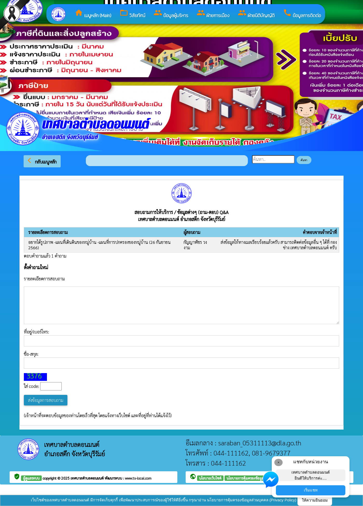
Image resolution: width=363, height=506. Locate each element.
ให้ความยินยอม (315, 500)
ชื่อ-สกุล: (181, 360)
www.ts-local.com (138, 478)
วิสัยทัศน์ (132, 13)
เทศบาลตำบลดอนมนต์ (88, 478)
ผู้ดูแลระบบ (31, 478)
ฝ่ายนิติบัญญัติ (256, 13)
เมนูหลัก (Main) (92, 13)
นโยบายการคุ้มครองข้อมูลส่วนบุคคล (253, 478)
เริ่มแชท (311, 490)
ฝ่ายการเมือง (213, 13)
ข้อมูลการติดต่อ (302, 13)
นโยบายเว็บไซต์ (210, 478)
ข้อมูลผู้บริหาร (170, 13)
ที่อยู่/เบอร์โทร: (181, 337)
